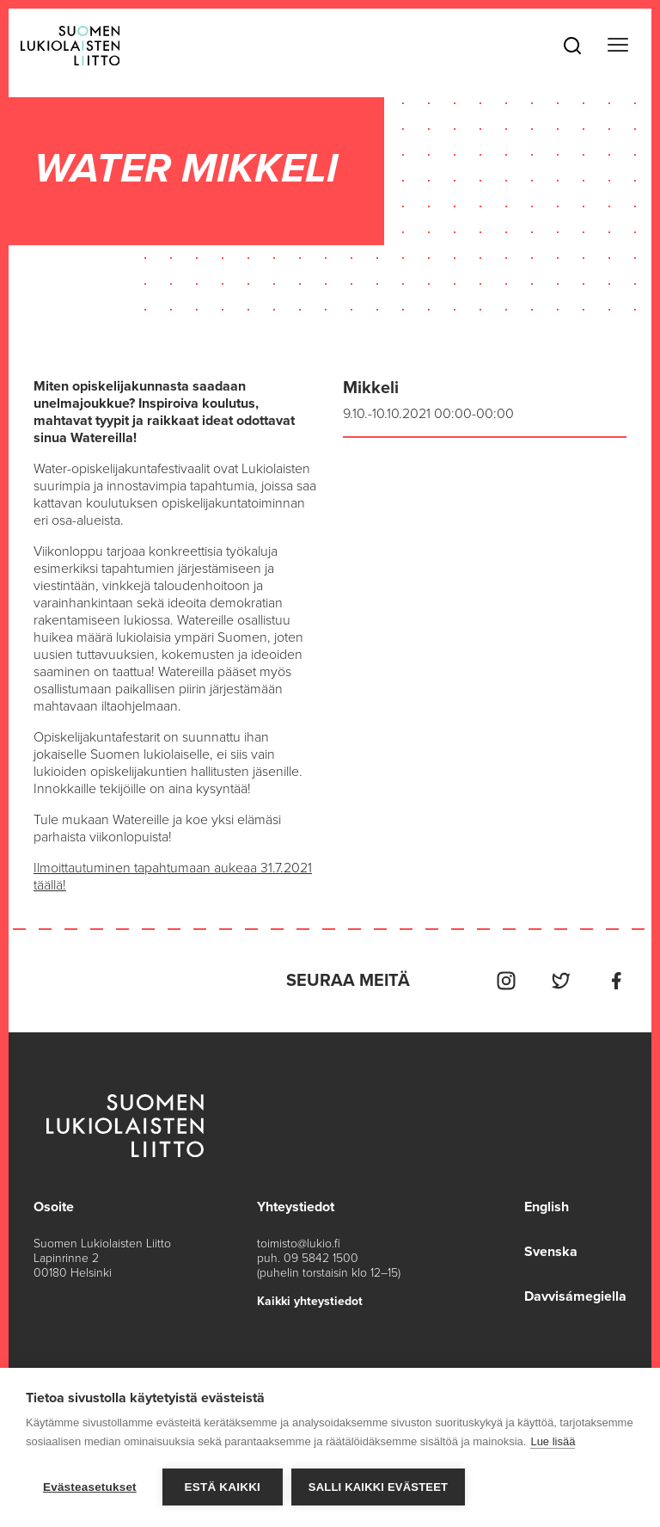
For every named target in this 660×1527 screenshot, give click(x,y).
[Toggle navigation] (617, 45)
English (546, 1207)
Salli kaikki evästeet (378, 1487)
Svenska (551, 1251)
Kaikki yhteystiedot (310, 1301)
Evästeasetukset (90, 1487)
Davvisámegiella (575, 1296)
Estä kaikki (222, 1487)
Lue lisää (552, 1441)
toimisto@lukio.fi (298, 1243)
